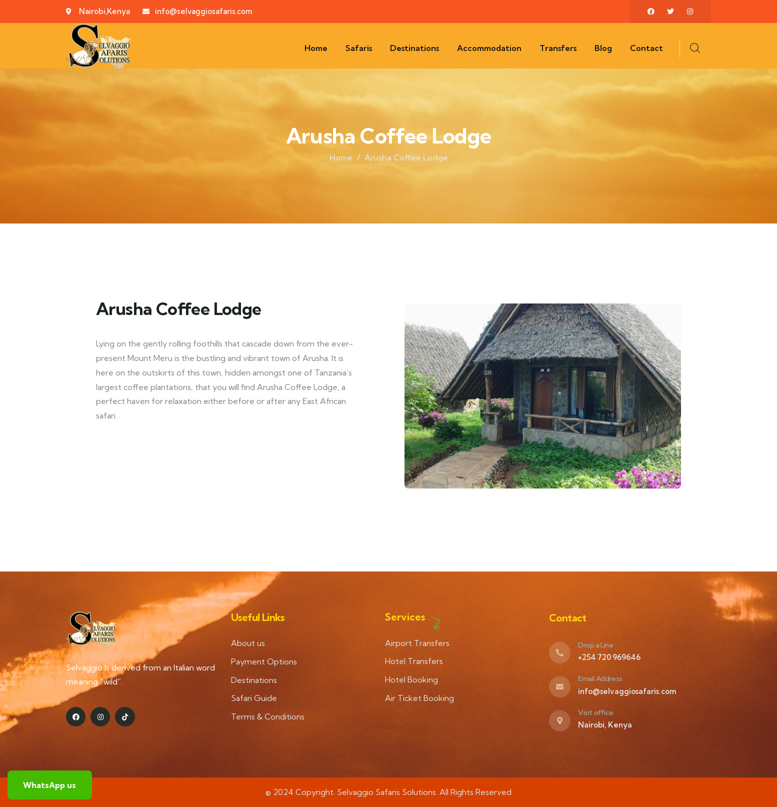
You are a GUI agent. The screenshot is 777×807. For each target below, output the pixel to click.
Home (341, 157)
